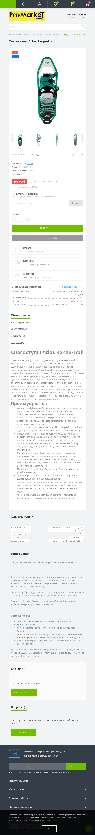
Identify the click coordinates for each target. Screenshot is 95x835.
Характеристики (20, 322)
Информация (19, 329)
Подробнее (45, 820)
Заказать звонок (76, 17)
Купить (76, 203)
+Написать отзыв (24, 692)
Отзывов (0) (18, 335)
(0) (37, 154)
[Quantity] (20, 219)
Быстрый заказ (47, 238)
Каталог (17, 34)
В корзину (47, 228)
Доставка (28, 260)
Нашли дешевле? (50, 181)
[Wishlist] (72, 154)
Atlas (30, 163)
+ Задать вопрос (23, 732)
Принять (49, 828)
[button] (40, 4)
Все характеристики (72, 286)
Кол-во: (15, 214)
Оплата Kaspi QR (26, 624)
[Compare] (81, 154)
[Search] (83, 27)
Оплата (27, 247)
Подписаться (76, 766)
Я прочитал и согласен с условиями (40, 772)
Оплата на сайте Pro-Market (34, 772)
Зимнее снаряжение (33, 34)
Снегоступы (51, 34)
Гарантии (28, 273)
